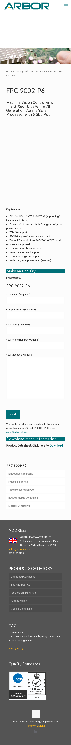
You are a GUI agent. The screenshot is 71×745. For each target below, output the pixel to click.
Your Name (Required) (35, 298)
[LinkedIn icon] (35, 731)
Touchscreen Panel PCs (23, 592)
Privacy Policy (16, 648)
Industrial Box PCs (20, 584)
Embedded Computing (23, 576)
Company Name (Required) (35, 313)
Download (56, 445)
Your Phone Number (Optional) (35, 343)
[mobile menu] (66, 5)
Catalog (19, 71)
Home (9, 71)
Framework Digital (35, 725)
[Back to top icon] (36, 714)
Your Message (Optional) (35, 376)
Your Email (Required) (35, 328)
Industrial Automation (36, 71)
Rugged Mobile (19, 600)
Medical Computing (21, 608)
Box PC (53, 71)
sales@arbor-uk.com (17, 432)
